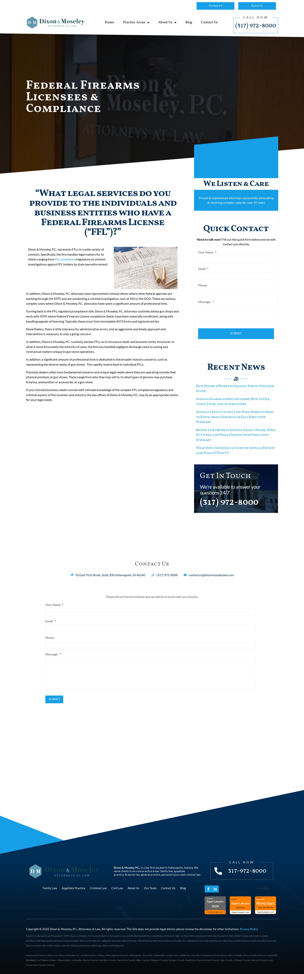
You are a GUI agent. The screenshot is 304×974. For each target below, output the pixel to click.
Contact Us (209, 22)
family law (166, 870)
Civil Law (117, 887)
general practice (150, 873)
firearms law (132, 873)
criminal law (192, 873)
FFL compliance (65, 259)
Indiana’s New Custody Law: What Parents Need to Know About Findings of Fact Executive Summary (235, 416)
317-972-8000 (247, 869)
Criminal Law (98, 887)
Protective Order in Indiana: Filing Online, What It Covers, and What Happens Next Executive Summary (236, 434)
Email (203, 268)
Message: (206, 301)
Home (109, 22)
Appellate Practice (73, 887)
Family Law (50, 887)
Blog (188, 22)
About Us (167, 22)
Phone (202, 285)
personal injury (171, 873)
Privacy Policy (249, 928)
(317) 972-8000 (255, 25)
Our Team (150, 887)
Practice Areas (136, 22)
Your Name (207, 252)
